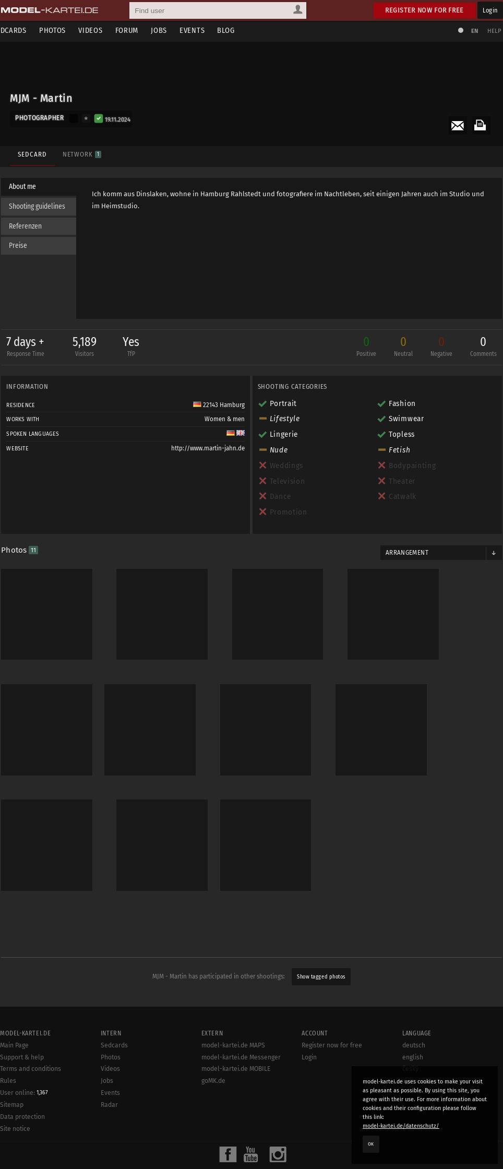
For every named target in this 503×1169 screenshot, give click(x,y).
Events (206, 30)
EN (470, 31)
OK (371, 1144)
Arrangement (405, 554)
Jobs (173, 30)
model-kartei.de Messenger (241, 1153)
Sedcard (31, 150)
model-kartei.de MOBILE (236, 1164)
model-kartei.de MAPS (233, 1141)
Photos (66, 30)
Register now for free (424, 10)
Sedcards (23, 30)
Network (80, 150)
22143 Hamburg (219, 406)
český (410, 1164)
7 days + (29, 349)
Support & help (22, 1153)
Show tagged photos (321, 932)
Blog (239, 30)
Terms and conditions (30, 1164)
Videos (104, 30)
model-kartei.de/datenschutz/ (401, 1126)
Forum (140, 30)
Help (490, 31)
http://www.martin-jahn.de (208, 450)
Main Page (14, 1141)
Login (490, 10)
